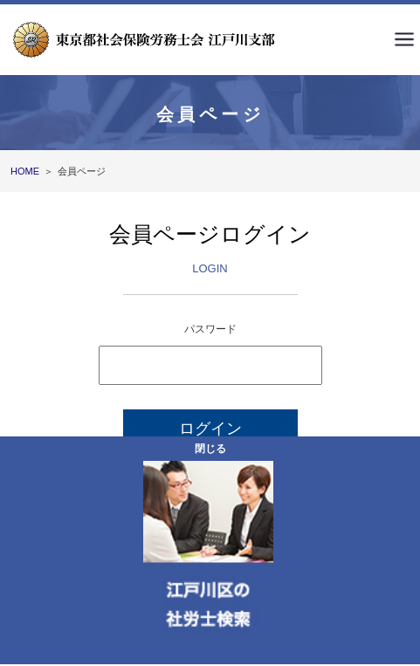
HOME (24, 171)
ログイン (210, 428)
